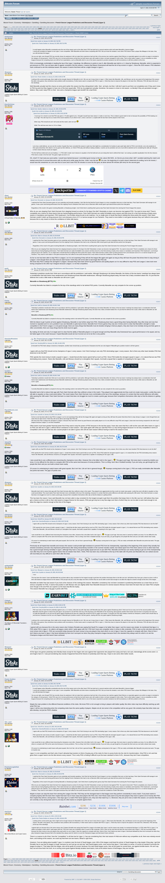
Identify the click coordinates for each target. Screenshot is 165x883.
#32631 (158, 443)
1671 (29, 30)
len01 (6, 268)
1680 (60, 30)
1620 (144, 27)
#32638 (158, 723)
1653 (112, 28)
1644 (81, 28)
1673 (36, 30)
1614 (123, 27)
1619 (141, 27)
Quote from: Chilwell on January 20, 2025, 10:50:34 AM (46, 816)
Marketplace (26, 22)
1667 (15, 30)
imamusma (9, 36)
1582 (13, 27)
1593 (51, 27)
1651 (105, 28)
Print (158, 30)
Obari (7, 195)
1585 (23, 27)
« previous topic (155, 26)
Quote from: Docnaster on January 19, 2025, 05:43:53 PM (47, 200)
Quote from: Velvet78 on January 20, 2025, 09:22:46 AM (46, 519)
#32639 (158, 768)
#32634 (158, 566)
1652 (109, 28)
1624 (12, 28)
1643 (78, 28)
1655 (119, 28)
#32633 (158, 515)
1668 (18, 30)
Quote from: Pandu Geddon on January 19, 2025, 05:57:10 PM (49, 43)
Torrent (31, 15)
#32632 (158, 483)
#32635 (158, 601)
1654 (116, 28)
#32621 (158, 37)
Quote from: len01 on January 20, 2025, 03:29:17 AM (45, 305)
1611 (113, 27)
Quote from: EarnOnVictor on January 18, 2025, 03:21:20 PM (50, 113)
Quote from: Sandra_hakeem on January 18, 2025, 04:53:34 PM (48, 109)
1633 (43, 28)
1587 (30, 27)
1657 (126, 28)
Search (19, 18)
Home (8, 18)
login (22, 11)
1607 (99, 27)
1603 (86, 27)
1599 (72, 27)
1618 (137, 27)
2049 (72, 30)
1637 (57, 28)
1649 (98, 28)
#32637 (158, 680)
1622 (5, 28)
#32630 (158, 411)
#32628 (158, 339)
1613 (120, 27)
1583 (16, 27)
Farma (7, 301)
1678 (53, 30)
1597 (65, 27)
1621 (148, 27)
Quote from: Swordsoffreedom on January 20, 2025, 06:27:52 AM (49, 446)
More (36, 18)
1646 (88, 28)
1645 (85, 28)
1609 (106, 27)
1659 (133, 28)
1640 (67, 28)
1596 (61, 27)
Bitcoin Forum (8, 22)
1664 (5, 30)
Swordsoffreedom (11, 339)
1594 (54, 27)
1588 (34, 27)
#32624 (158, 196)
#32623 (158, 105)
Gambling (35, 22)
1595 (58, 27)
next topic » (157, 27)
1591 (44, 27)
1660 (136, 28)
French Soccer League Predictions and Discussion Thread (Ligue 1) (80, 22)
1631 (36, 28)
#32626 (158, 269)
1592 (48, 27)
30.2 (26, 15)
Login (24, 18)
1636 (54, 28)
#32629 (158, 371)
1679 (56, 30)
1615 (127, 27)
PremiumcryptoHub (12, 767)
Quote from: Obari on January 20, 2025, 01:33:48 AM (45, 235)
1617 (134, 27)
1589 (37, 27)
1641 (71, 28)
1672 (32, 30)
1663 (147, 28)
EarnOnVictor (9, 104)
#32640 (158, 812)
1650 (102, 28)
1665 (8, 30)
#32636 (158, 648)
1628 (25, 28)
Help (14, 18)
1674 (39, 30)
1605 (92, 27)
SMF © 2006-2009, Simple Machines (90, 879)
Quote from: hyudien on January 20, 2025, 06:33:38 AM (46, 487)
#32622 (158, 73)
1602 (82, 27)
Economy (17, 22)
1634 (47, 28)
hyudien (7, 371)
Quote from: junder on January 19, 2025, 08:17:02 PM (45, 41)
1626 (18, 28)
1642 (74, 28)
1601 (79, 27)
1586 (27, 27)
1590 (41, 27)
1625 (15, 28)
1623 (8, 28)
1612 (116, 27)
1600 (75, 27)
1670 (25, 30)
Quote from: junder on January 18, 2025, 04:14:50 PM (47, 111)
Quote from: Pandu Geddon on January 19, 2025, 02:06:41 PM (48, 76)
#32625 (158, 232)
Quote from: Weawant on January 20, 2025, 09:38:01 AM (46, 570)
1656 (123, 28)
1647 (92, 28)
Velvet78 (8, 442)
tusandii (7, 231)
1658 (129, 28)
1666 (12, 30)
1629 (29, 28)
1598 (68, 27)
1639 (64, 28)
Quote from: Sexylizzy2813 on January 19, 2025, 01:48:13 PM (48, 343)
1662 (143, 28)
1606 (96, 27)
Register (30, 18)
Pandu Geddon (10, 679)
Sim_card (8, 722)
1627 (22, 28)
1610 (110, 27)
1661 (140, 28)
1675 (43, 30)
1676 (46, 30)
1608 (103, 27)
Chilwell (7, 600)
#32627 (158, 301)
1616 (130, 27)
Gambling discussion (47, 22)
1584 (20, 27)
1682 (67, 30)
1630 (32, 28)
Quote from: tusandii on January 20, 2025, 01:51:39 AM (46, 414)
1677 (49, 30)
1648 (95, 28)
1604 (89, 27)
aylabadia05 (9, 565)
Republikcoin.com (11, 410)
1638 (61, 28)
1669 (22, 30)
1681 (63, 30)
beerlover (8, 811)
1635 (50, 28)
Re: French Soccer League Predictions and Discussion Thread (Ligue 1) (60, 36)
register (27, 11)
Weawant (8, 72)
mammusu (8, 514)
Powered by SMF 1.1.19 (71, 879)
